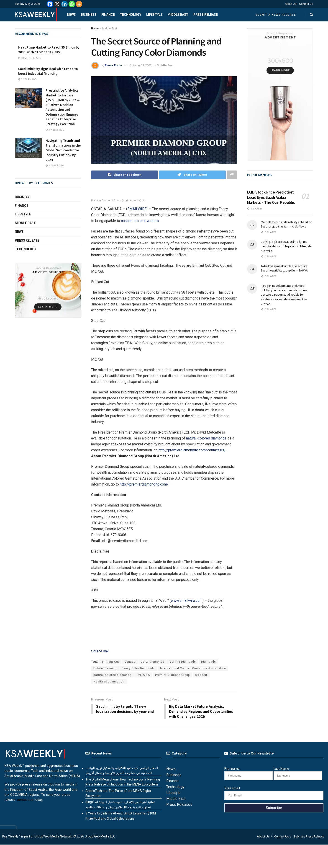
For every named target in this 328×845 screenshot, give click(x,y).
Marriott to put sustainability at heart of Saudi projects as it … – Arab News (286, 224)
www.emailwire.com (186, 600)
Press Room (113, 65)
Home (95, 28)
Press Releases (179, 805)
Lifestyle (154, 14)
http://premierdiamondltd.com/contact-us (191, 450)
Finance (108, 14)
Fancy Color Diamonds (138, 668)
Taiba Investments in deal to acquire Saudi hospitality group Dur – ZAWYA (284, 268)
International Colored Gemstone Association (193, 668)
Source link (100, 651)
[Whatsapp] (72, 4)
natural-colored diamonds (206, 438)
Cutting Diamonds (182, 661)
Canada (130, 661)
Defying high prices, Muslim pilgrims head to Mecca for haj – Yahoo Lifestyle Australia (286, 246)
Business (88, 14)
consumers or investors (140, 221)
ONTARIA (143, 675)
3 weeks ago (55, 129)
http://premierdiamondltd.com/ (144, 484)
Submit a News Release (276, 14)
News (71, 14)
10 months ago (29, 58)
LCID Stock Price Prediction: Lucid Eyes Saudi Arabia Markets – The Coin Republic (271, 197)
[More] (79, 4)
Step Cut (201, 675)
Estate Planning (105, 668)
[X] (57, 4)
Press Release (205, 14)
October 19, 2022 (140, 65)
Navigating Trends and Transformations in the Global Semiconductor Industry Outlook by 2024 (63, 150)
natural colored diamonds (112, 675)
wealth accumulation (108, 681)
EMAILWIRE (136, 209)
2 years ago (27, 79)
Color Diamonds (152, 661)
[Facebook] (50, 4)
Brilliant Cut (110, 661)
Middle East (177, 14)
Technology (130, 14)
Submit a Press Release (309, 837)
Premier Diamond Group (172, 675)
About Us (290, 3)
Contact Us (306, 3)
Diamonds (208, 661)
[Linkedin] (64, 4)
